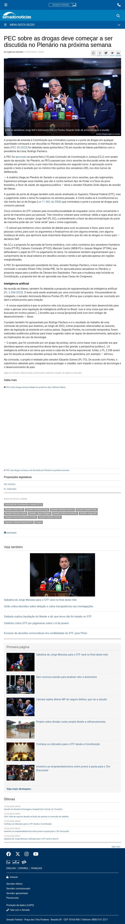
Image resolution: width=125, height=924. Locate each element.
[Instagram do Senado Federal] (26, 854)
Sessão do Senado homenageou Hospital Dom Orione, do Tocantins (33, 809)
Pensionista (12, 898)
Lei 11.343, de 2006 (49, 201)
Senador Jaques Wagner (39, 513)
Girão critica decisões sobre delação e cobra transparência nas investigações (48, 606)
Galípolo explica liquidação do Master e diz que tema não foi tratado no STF (48, 616)
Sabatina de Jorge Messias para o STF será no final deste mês (40, 599)
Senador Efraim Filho (14, 509)
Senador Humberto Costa (37, 509)
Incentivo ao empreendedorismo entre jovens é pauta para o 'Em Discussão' (36, 831)
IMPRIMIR (10, 532)
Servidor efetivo (14, 883)
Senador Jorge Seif (88, 513)
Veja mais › (116, 847)
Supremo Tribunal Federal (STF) (18, 522)
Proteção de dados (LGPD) (20, 905)
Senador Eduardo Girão (87, 509)
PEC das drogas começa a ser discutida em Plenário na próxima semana (37, 470)
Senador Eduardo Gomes (50, 517)
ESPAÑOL (23, 868)
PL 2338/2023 (10, 489)
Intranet (12, 877)
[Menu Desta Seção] (62, 25)
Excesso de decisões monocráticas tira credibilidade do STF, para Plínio (45, 633)
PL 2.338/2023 (13, 292)
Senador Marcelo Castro (15, 513)
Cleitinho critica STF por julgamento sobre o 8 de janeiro (36, 623)
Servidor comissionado (18, 888)
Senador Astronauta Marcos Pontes (20, 517)
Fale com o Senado (18, 910)
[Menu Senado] (6, 5)
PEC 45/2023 (19, 147)
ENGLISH (11, 868)
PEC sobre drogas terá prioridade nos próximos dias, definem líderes (36, 387)
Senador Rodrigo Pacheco (62, 509)
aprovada (20, 156)
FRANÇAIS (36, 868)
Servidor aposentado (17, 893)
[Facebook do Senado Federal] (9, 854)
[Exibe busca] (118, 16)
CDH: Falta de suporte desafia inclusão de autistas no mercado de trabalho (36, 816)
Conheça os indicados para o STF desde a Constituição (28, 824)
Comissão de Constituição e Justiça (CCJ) (23, 505)
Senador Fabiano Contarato (65, 513)
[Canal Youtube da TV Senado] (34, 854)
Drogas (38, 522)
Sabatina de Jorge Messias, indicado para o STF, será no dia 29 (31, 839)
